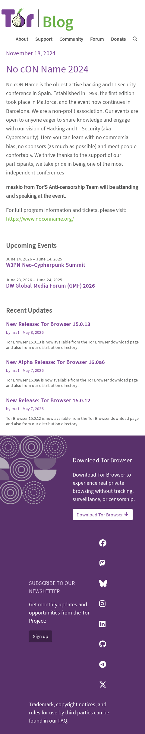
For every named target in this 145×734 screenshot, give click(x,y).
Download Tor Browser (103, 515)
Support (43, 39)
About (22, 39)
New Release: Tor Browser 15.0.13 (48, 324)
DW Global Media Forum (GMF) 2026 (50, 285)
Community (71, 39)
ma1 (15, 332)
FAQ (62, 720)
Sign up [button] (40, 636)
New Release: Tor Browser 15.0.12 (48, 400)
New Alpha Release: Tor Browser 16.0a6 (55, 362)
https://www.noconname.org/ (40, 218)
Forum (97, 39)
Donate (118, 39)
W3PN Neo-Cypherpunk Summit (45, 264)
